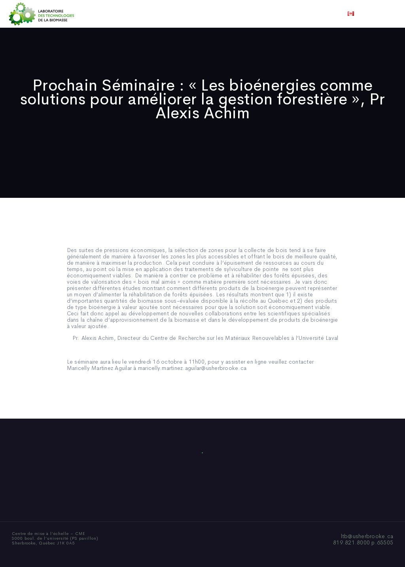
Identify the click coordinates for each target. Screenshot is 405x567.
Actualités (232, 13)
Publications (191, 13)
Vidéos (264, 13)
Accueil (96, 13)
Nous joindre (301, 13)
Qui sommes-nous (140, 13)
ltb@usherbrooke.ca (367, 536)
